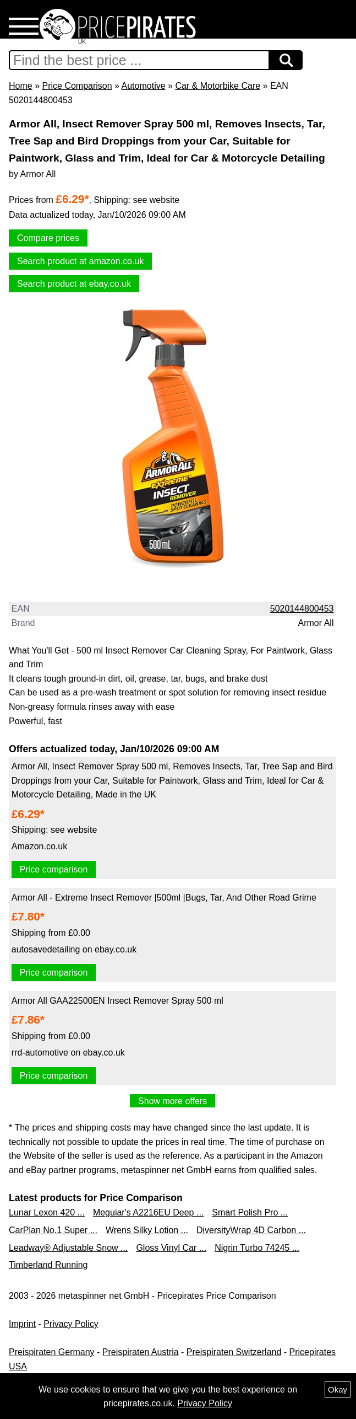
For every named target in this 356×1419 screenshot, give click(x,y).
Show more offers (172, 1101)
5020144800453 (302, 608)
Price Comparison (77, 85)
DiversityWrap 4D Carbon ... (251, 1230)
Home (20, 85)
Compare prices (48, 238)
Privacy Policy (70, 1324)
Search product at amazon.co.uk (80, 261)
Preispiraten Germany (52, 1352)
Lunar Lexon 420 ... (47, 1212)
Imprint (22, 1324)
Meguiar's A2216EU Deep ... (148, 1212)
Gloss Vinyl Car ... (171, 1247)
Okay (337, 1389)
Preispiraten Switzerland (234, 1352)
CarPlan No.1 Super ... (53, 1230)
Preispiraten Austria (140, 1352)
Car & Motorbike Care (217, 85)
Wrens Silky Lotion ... (147, 1230)
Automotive (144, 85)
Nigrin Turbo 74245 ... (257, 1247)
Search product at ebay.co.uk (74, 283)
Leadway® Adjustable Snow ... (68, 1247)
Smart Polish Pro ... (250, 1212)
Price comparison (54, 869)
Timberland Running (48, 1265)
